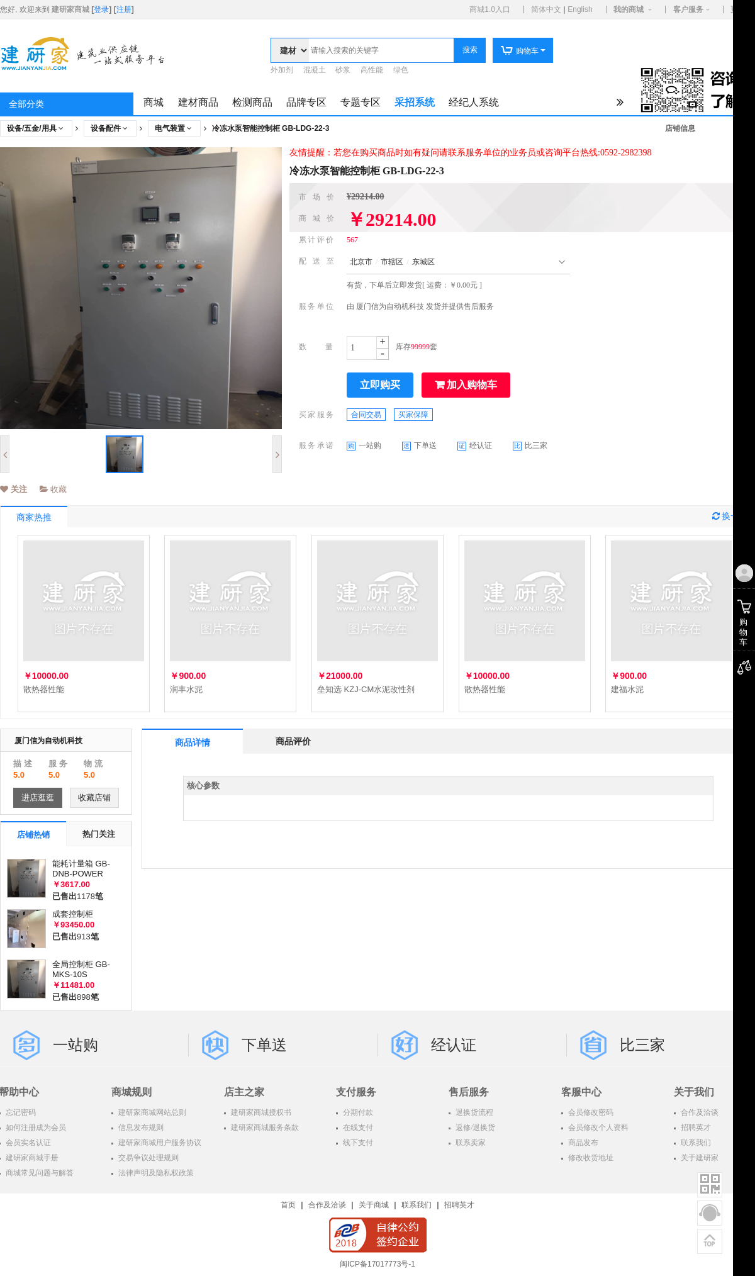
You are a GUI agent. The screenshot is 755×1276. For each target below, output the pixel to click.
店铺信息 (680, 128)
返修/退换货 (474, 1127)
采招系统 (414, 102)
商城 (153, 102)
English (580, 9)
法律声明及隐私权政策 (155, 1172)
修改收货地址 (589, 1157)
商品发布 (582, 1142)
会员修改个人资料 (597, 1127)
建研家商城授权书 (260, 1112)
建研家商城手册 (31, 1157)
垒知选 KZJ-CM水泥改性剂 (366, 689)
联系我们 (416, 1204)
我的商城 (628, 9)
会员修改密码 (589, 1112)
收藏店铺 (94, 797)
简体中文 (546, 9)
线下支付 (357, 1142)
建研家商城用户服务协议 (158, 1142)
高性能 (372, 69)
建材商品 (198, 102)
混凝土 (314, 69)
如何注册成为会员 (35, 1127)
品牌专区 (306, 102)
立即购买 (380, 384)
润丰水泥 (186, 689)
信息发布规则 (140, 1127)
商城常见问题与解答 (39, 1172)
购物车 (519, 51)
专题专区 (360, 102)
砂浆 (342, 69)
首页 (288, 1204)
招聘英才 (459, 1204)
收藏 (53, 489)
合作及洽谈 (327, 1204)
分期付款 (357, 1112)
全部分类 (26, 104)
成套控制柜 (72, 914)
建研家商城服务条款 (264, 1127)
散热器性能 (43, 689)
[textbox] (381, 50)
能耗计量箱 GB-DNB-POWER (81, 868)
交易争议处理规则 (147, 1157)
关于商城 (374, 1204)
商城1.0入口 (489, 9)
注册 (123, 9)
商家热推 (34, 517)
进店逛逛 (37, 797)
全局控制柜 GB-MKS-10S (81, 969)
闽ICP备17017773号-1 (377, 1264)
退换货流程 (473, 1112)
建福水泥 (627, 689)
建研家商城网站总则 (151, 1112)
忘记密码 (20, 1112)
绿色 (400, 69)
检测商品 (252, 102)
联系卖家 (470, 1142)
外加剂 (282, 69)
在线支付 (357, 1127)
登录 (101, 9)
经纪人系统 (474, 102)
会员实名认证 (27, 1142)
